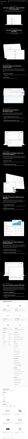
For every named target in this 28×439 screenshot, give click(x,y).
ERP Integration (16, 354)
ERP (14, 349)
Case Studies (4, 397)
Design (15, 341)
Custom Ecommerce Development (19, 371)
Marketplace (5, 328)
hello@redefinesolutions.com (6, 402)
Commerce (4, 309)
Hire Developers (16, 360)
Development (16, 358)
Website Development (17, 362)
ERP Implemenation (16, 356)
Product (16, 328)
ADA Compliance (16, 375)
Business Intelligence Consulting (18, 339)
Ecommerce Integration (17, 369)
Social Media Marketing (17, 382)
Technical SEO (16, 384)
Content (16, 309)
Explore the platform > (5, 302)
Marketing (15, 377)
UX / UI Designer (16, 345)
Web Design (15, 347)
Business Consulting (16, 334)
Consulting (16, 332)
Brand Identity (16, 343)
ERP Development (16, 351)
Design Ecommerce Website (18, 373)
